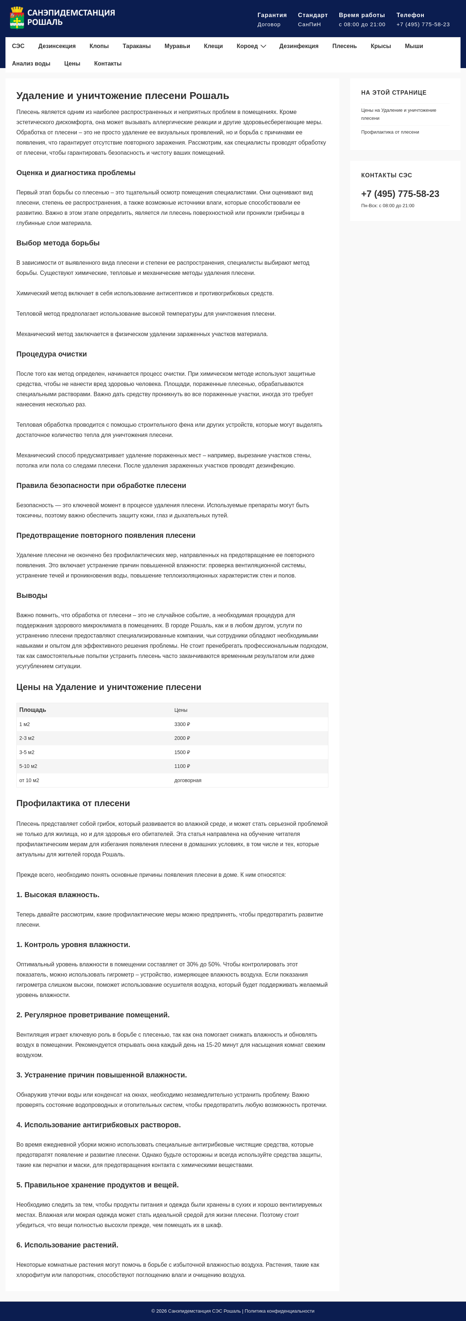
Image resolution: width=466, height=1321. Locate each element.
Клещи (213, 46)
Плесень (344, 46)
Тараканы (137, 46)
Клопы (99, 46)
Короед (252, 46)
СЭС (18, 46)
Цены (72, 63)
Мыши (414, 46)
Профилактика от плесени (390, 132)
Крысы (381, 46)
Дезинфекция (299, 46)
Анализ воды (31, 63)
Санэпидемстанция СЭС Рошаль (204, 1311)
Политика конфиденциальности (280, 1311)
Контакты (108, 63)
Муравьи (177, 46)
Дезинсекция (57, 46)
